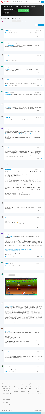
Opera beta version (7, 390)
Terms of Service (31, 390)
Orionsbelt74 (7, 76)
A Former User (7, 114)
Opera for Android (6, 396)
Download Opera (24, 7)
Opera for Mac (6, 387)
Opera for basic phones (7, 401)
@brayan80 (7, 66)
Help (22, 381)
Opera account (17, 385)
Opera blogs (23, 385)
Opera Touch (5, 399)
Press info (37, 385)
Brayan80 (7, 52)
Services (16, 381)
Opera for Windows (6, 385)
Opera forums (23, 387)
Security (29, 383)
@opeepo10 (14, 326)
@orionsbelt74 (8, 91)
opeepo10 (7, 102)
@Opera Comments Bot (12, 40)
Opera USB (5, 392)
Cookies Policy (31, 387)
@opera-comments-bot (9, 42)
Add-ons (15, 383)
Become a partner (39, 390)
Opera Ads (16, 388)
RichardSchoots (8, 166)
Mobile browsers (5, 394)
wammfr (6, 27)
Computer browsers (6, 383)
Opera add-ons (5, 18)
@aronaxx (7, 29)
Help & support (24, 383)
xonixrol (6, 126)
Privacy (29, 385)
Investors (37, 388)
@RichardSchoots (12, 231)
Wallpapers (16, 387)
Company (38, 381)
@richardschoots (8, 203)
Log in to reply (40, 22)
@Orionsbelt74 (11, 89)
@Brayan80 (11, 64)
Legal (29, 381)
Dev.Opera (23, 388)
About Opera (38, 383)
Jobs (37, 387)
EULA (29, 388)
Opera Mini (5, 398)
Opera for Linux (6, 389)
